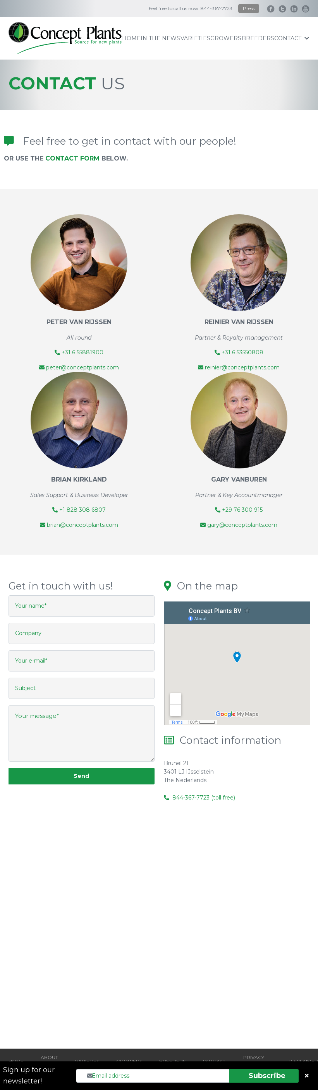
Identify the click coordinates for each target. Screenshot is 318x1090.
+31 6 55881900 (79, 352)
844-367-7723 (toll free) (203, 797)
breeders (258, 38)
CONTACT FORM (72, 158)
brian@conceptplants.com (79, 524)
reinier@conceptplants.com (239, 367)
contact (291, 38)
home (131, 38)
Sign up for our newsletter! (29, 1075)
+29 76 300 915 (239, 509)
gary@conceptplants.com (238, 524)
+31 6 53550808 (239, 352)
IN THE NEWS (160, 38)
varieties (195, 38)
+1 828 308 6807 (79, 509)
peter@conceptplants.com (79, 367)
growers (225, 38)
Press (248, 8)
